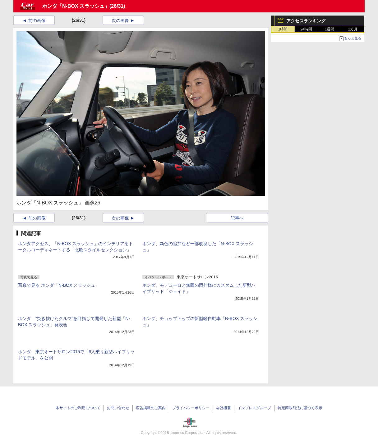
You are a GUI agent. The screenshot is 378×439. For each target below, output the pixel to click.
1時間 (283, 29)
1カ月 (353, 29)
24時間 (306, 29)
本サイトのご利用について (78, 408)
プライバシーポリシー (191, 408)
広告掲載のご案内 (151, 408)
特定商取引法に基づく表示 (300, 408)
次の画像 (120, 20)
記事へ (237, 218)
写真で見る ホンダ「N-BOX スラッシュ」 (58, 285)
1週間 (329, 29)
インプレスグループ (254, 408)
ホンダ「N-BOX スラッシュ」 (75, 6)
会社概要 (223, 408)
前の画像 (37, 20)
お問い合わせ (118, 408)
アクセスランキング (305, 20)
